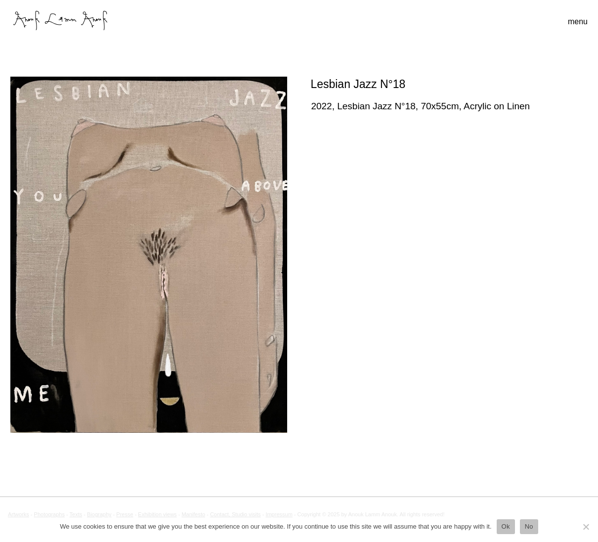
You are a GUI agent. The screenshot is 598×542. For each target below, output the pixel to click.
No (529, 526)
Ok (506, 526)
